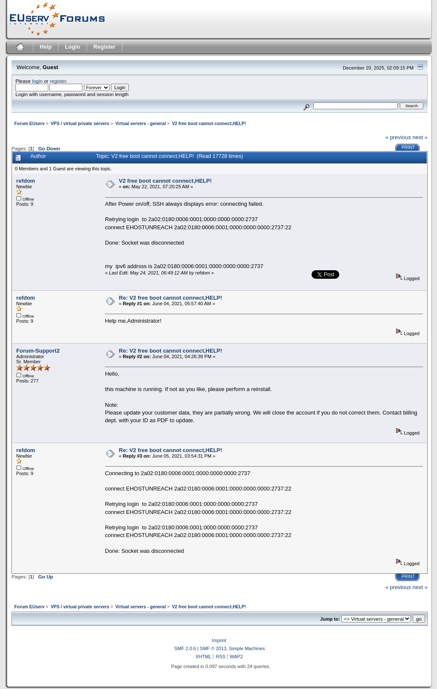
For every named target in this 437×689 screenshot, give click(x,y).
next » (420, 137)
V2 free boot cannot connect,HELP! (165, 181)
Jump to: (330, 619)
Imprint (219, 640)
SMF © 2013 (213, 648)
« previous (398, 137)
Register (104, 47)
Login (72, 47)
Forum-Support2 (38, 350)
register (58, 81)
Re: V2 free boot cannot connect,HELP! (170, 298)
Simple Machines (247, 648)
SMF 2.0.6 (185, 648)
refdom (25, 181)
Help (46, 47)
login (37, 81)
